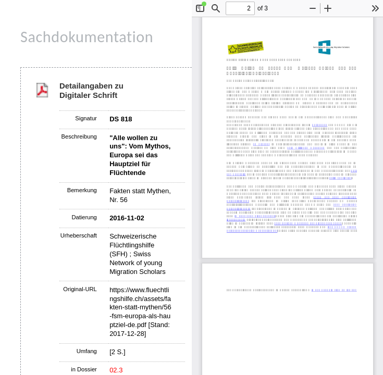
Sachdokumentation (86, 36)
